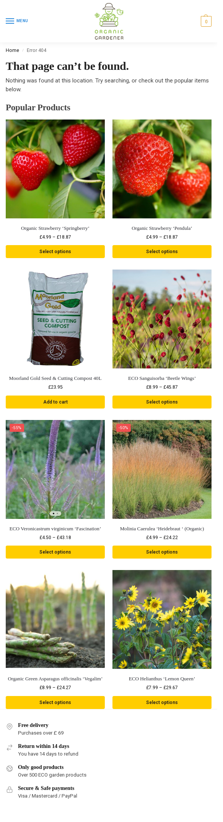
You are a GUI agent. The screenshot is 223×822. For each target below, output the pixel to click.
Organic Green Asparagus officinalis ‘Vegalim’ (55, 679)
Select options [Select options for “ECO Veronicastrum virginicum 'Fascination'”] (55, 552)
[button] (205, 21)
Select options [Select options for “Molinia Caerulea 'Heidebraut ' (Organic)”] (162, 552)
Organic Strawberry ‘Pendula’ (162, 228)
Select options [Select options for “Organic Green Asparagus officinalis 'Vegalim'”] (55, 703)
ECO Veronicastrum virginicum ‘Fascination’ (55, 529)
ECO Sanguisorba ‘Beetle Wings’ (162, 378)
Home (12, 50)
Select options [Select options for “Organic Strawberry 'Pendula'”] (162, 251)
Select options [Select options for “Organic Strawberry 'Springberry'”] (55, 251)
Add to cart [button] (55, 402)
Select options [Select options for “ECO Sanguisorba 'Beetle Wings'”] (162, 402)
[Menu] (17, 21)
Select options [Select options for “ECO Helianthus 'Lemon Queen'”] (162, 703)
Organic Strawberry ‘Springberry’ (55, 228)
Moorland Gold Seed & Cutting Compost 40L (55, 378)
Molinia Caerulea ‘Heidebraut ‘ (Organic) (162, 529)
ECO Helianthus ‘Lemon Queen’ (162, 679)
